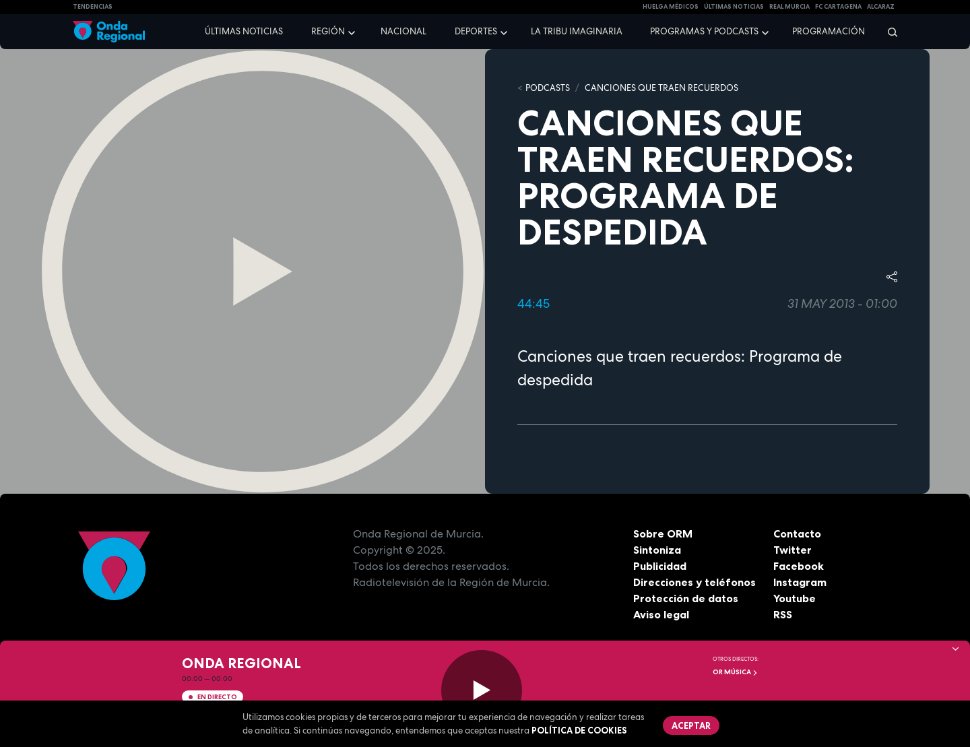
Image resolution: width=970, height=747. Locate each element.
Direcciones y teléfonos (694, 582)
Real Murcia (789, 7)
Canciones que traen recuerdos (661, 88)
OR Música (735, 672)
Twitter (792, 549)
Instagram (800, 582)
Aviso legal (661, 614)
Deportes (476, 31)
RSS (782, 614)
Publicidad (659, 566)
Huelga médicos (671, 7)
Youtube (794, 598)
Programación (828, 31)
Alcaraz (881, 7)
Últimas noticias (244, 31)
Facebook (798, 566)
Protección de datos (685, 598)
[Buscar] (888, 32)
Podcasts (547, 88)
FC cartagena (838, 7)
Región (328, 31)
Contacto (797, 533)
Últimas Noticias (734, 7)
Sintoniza (657, 549)
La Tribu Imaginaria (576, 31)
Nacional (403, 31)
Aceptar (691, 725)
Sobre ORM (662, 533)
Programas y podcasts (704, 31)
